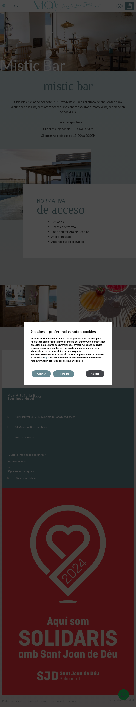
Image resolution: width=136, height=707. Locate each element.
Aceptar (41, 373)
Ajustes (95, 373)
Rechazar (64, 373)
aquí (46, 357)
